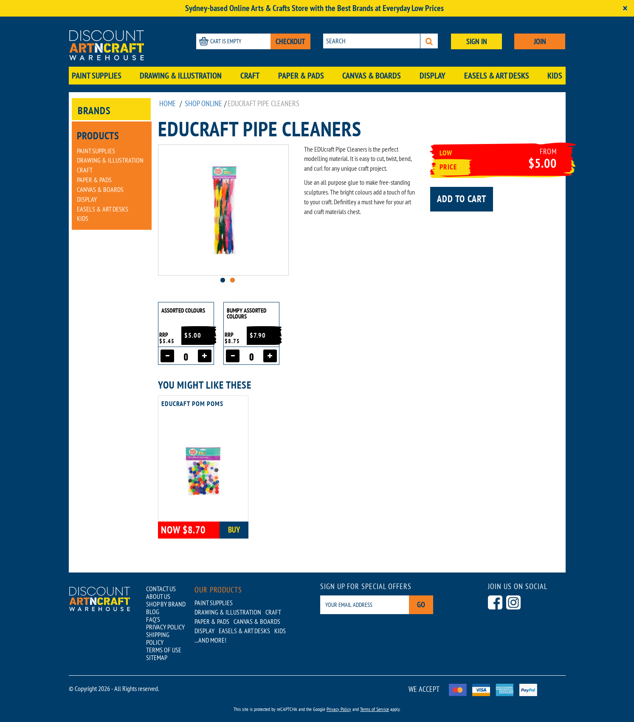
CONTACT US (161, 588)
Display (432, 75)
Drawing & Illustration (181, 75)
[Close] (625, 8)
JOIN (540, 41)
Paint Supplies (96, 75)
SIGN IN (476, 41)
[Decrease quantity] (167, 356)
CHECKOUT (290, 41)
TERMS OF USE (163, 650)
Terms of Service (374, 709)
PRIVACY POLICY (165, 627)
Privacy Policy (339, 709)
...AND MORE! (210, 640)
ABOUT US (158, 596)
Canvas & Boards (371, 75)
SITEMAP (156, 657)
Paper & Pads (301, 75)
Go (421, 604)
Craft (249, 75)
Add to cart (461, 199)
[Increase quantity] (204, 356)
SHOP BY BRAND (166, 604)
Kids (554, 75)
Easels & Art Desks (496, 75)
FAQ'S (153, 619)
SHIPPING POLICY (157, 638)
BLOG (152, 611)
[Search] (429, 41)
